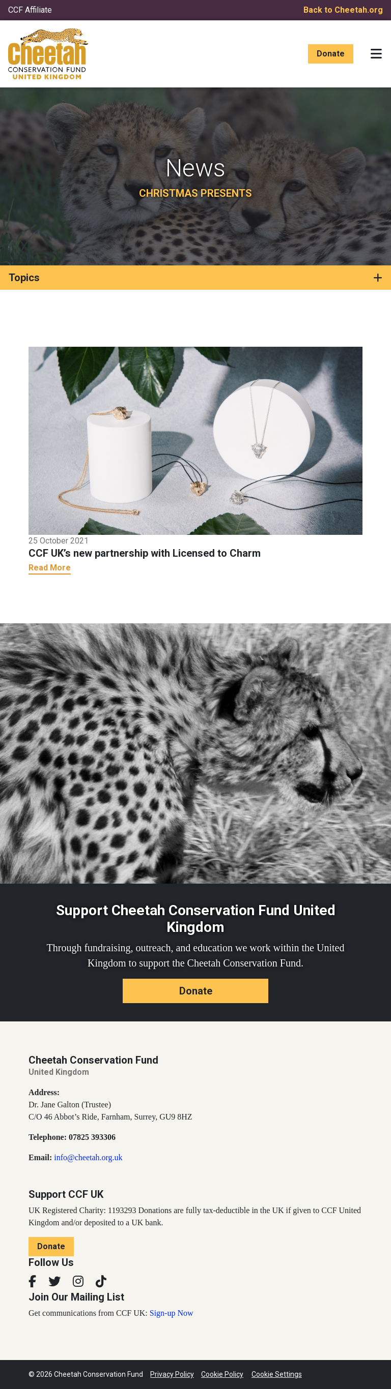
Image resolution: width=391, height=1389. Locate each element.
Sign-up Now (171, 1313)
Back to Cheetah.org (343, 10)
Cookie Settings (277, 1374)
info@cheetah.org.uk (88, 1157)
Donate (331, 53)
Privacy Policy (172, 1374)
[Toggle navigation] (376, 54)
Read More (50, 567)
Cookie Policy (222, 1374)
